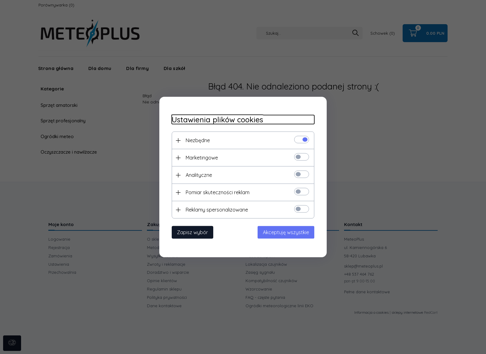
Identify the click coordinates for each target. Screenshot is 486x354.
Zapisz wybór (192, 232)
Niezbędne (198, 140)
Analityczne (199, 175)
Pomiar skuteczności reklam (218, 192)
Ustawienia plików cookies (217, 119)
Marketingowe (202, 158)
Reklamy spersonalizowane (217, 210)
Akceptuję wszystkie (286, 232)
